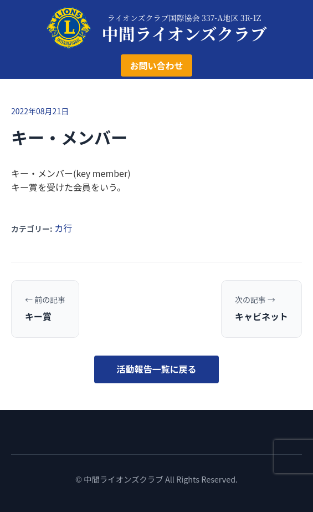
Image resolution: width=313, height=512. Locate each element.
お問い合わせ (156, 65)
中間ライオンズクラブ (184, 33)
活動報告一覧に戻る (156, 369)
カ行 (63, 228)
